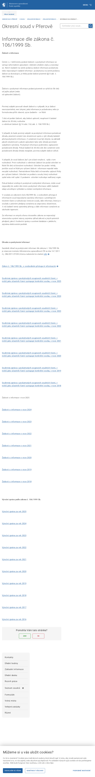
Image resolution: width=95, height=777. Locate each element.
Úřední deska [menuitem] (11, 675)
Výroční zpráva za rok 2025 (14, 511)
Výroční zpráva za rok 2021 (14, 559)
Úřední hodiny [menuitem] (11, 663)
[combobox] (76, 25)
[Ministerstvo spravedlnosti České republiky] (15, 4)
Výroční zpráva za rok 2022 (14, 547)
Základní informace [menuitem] (14, 669)
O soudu (22, 19)
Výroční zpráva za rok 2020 (14, 571)
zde (45, 254)
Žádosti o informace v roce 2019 (16, 469)
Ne (38, 636)
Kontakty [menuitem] (9, 657)
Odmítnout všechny (35, 770)
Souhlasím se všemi (13, 770)
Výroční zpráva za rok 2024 (14, 523)
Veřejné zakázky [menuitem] (12, 707)
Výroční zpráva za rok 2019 (14, 583)
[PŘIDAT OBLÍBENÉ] (9, 13)
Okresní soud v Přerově (9, 19)
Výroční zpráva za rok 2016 (14, 619)
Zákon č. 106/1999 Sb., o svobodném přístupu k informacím (29, 266)
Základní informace (34, 19)
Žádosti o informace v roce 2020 (16, 457)
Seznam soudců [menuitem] (12, 688)
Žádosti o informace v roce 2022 (16, 434)
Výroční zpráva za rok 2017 (14, 607)
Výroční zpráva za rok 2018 (14, 595)
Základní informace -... (50, 19)
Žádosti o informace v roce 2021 (16, 446)
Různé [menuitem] (8, 713)
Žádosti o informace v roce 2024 (16, 410)
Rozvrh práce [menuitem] (11, 681)
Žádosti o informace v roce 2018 (16, 481)
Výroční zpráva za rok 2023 (14, 535)
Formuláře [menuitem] (9, 695)
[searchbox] (76, 25)
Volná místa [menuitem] (10, 701)
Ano (25, 636)
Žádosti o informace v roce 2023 (16, 422)
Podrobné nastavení (81, 770)
